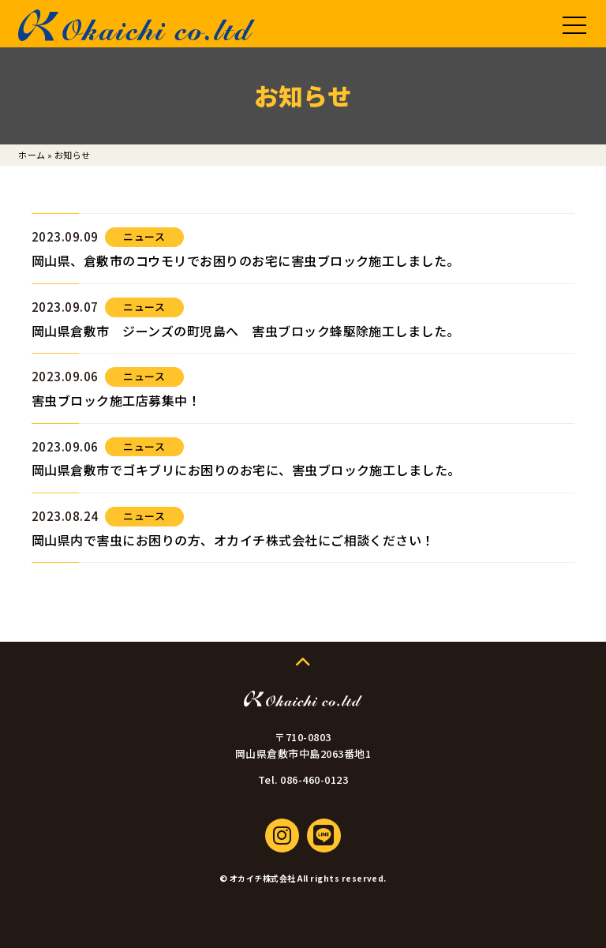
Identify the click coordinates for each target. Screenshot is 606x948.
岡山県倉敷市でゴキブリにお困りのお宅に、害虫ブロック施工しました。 (246, 469)
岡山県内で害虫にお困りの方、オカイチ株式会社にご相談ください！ (233, 539)
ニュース (144, 236)
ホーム (31, 154)
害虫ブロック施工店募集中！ (116, 400)
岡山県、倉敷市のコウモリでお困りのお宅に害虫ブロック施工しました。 (246, 260)
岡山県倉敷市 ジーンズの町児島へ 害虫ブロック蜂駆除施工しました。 (246, 330)
